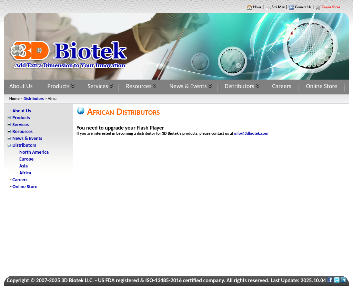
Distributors (239, 86)
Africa (25, 173)
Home (257, 6)
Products (59, 86)
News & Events (187, 86)
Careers (281, 86)
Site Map (278, 6)
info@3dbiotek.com (251, 133)
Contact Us (302, 6)
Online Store (321, 86)
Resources (138, 86)
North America (34, 152)
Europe (26, 159)
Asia (23, 166)
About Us (21, 86)
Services (98, 86)
